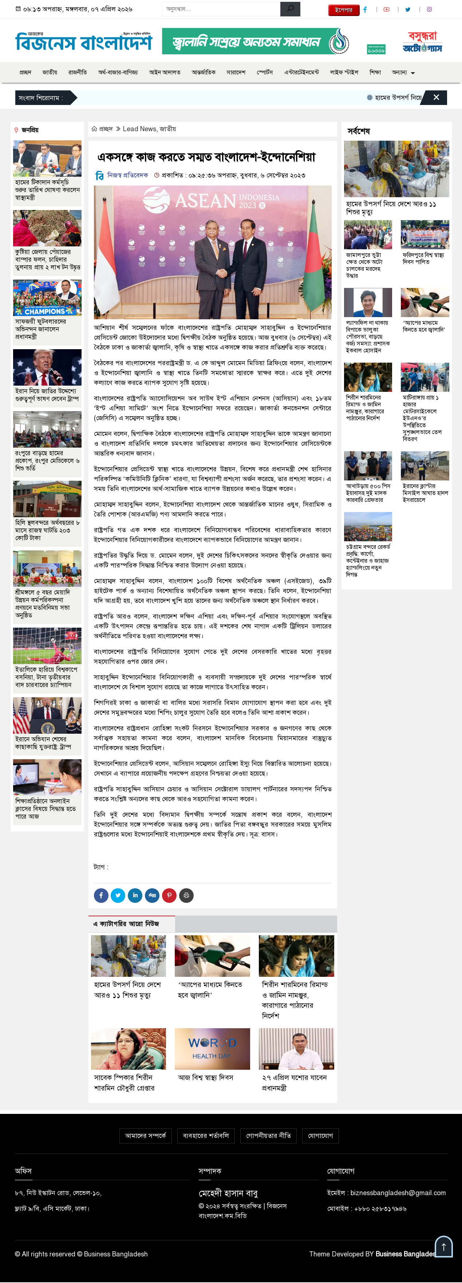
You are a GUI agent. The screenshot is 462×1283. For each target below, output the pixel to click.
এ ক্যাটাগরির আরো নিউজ (126, 924)
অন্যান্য (399, 72)
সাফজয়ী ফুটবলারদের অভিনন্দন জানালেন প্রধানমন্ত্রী (40, 329)
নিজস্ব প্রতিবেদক (121, 175)
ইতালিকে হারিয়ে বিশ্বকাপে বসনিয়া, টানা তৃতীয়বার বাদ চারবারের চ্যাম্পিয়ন (46, 677)
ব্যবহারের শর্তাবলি (206, 1136)
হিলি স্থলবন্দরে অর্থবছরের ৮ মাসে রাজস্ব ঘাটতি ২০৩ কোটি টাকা (47, 530)
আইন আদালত (165, 72)
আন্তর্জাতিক (204, 72)
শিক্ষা (375, 72)
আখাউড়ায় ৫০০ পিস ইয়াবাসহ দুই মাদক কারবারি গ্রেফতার (368, 493)
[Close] (430, 99)
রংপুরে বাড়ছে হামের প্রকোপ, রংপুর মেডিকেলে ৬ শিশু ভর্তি (47, 460)
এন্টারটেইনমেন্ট (301, 72)
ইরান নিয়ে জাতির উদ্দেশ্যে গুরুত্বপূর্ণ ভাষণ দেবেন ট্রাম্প (47, 395)
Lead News (139, 129)
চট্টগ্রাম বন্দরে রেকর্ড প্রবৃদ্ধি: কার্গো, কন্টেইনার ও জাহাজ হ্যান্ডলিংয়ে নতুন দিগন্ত (368, 560)
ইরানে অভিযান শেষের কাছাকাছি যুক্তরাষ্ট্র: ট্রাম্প (43, 743)
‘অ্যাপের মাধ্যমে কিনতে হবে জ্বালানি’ (424, 326)
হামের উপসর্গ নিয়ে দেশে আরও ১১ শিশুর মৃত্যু (391, 208)
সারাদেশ (236, 72)
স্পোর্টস (265, 72)
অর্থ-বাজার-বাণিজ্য (118, 72)
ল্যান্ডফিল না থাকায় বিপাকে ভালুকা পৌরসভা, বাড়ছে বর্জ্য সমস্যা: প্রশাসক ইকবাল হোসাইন (368, 336)
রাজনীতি (77, 72)
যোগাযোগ (320, 1136)
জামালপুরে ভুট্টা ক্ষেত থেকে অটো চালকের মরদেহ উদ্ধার (364, 265)
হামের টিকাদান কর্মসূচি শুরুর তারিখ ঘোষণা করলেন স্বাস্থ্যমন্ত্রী (47, 190)
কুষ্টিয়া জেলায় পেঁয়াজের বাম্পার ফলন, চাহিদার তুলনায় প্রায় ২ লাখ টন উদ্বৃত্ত (47, 259)
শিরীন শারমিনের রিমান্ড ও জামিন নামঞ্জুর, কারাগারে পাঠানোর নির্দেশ (365, 408)
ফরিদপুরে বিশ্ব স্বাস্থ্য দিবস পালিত (423, 258)
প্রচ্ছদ (25, 72)
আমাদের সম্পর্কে (145, 1136)
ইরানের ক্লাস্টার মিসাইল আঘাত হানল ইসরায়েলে (426, 493)
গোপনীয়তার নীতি (268, 1136)
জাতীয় (50, 72)
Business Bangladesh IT (411, 1255)
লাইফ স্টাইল (344, 72)
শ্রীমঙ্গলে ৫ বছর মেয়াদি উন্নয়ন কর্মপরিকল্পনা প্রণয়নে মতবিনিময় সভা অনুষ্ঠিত (42, 604)
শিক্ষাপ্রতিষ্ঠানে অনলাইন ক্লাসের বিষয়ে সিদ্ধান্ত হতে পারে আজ (45, 809)
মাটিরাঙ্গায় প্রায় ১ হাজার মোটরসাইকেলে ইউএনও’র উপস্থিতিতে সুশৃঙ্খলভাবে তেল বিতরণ (422, 418)
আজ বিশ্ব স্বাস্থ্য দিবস (206, 1078)
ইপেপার (343, 10)
